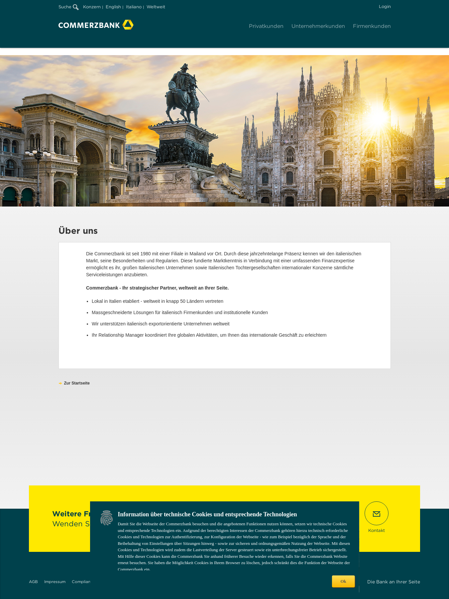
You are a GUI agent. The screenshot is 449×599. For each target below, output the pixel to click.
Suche (68, 6)
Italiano (134, 6)
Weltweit (156, 6)
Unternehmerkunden (318, 26)
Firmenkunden (372, 26)
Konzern (92, 6)
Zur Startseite (77, 383)
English (113, 6)
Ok (343, 581)
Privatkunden (266, 26)
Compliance (83, 581)
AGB (33, 581)
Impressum (54, 581)
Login (385, 6)
